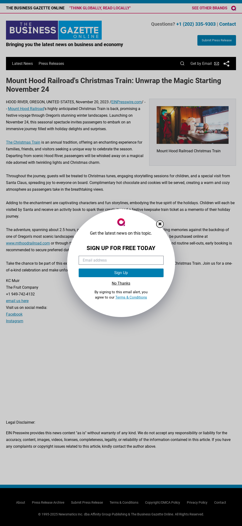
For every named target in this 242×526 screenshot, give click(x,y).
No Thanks (121, 283)
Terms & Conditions (131, 297)
